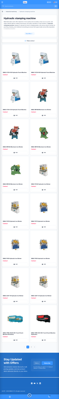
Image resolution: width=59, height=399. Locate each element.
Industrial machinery (11, 11)
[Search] (55, 6)
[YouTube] (34, 383)
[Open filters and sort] (29, 41)
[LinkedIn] (40, 383)
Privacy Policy (42, 368)
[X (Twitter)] (37, 383)
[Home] (2, 11)
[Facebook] (32, 383)
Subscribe (47, 363)
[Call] (29, 396)
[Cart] (49, 396)
